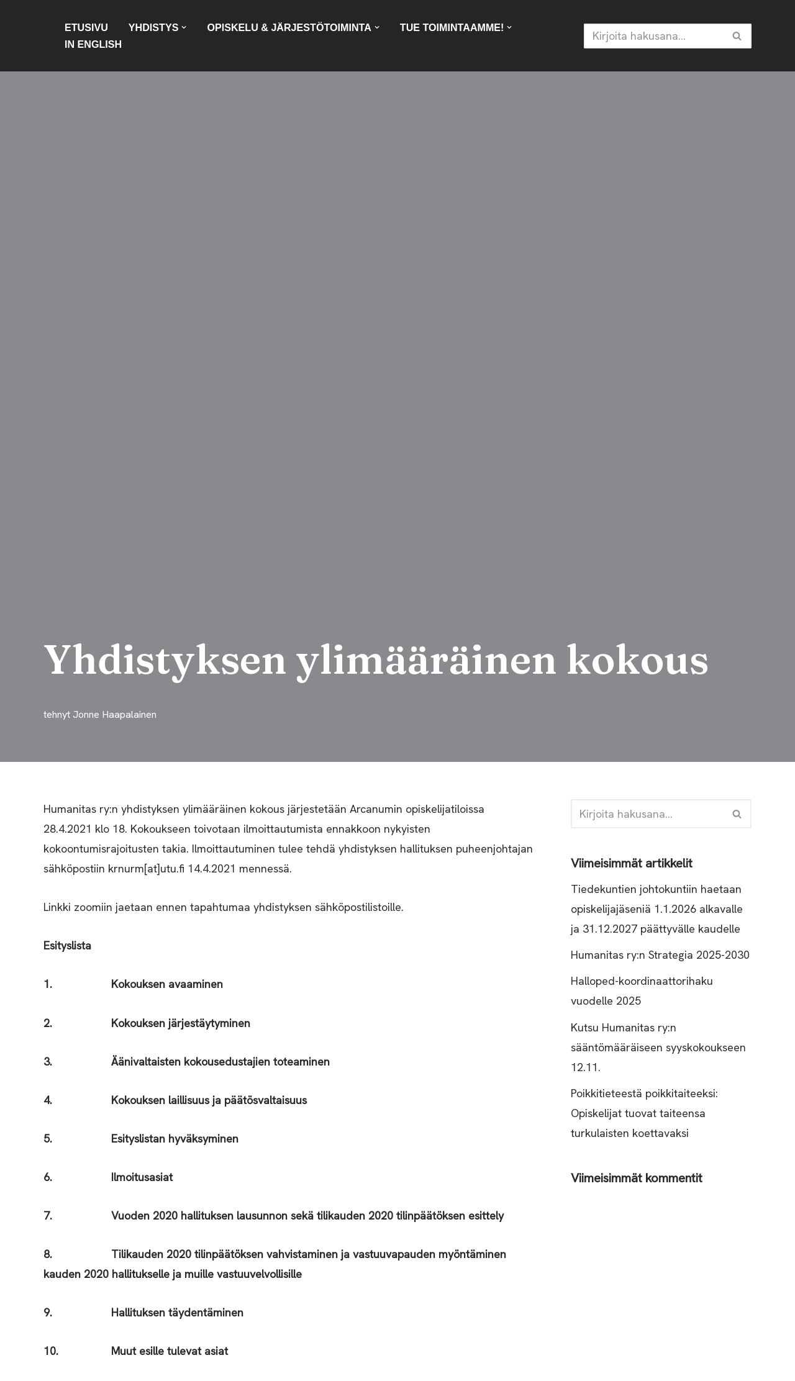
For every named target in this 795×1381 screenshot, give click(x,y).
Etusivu (86, 27)
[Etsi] (654, 36)
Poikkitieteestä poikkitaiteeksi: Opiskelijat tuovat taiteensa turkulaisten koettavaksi (644, 1115)
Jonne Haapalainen (115, 714)
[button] (184, 27)
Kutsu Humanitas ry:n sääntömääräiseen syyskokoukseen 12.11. (658, 1048)
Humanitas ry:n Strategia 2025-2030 (660, 956)
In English (93, 44)
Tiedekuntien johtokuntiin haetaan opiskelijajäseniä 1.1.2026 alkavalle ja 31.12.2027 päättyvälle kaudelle (658, 909)
